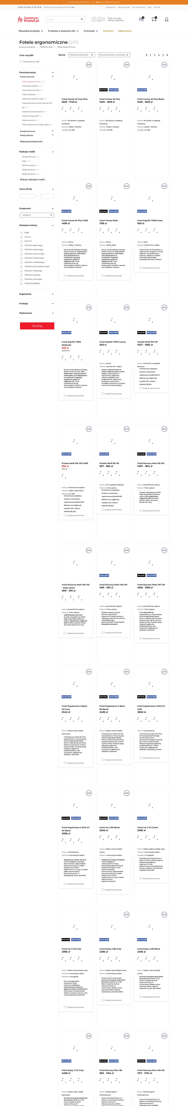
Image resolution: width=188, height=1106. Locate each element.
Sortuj (61, 55)
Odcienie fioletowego (32, 258)
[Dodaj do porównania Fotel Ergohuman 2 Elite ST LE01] (140, 878)
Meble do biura (28, 170)
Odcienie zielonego (31, 279)
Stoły (24, 161)
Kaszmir (26, 241)
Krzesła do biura (29, 157)
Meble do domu (29, 174)
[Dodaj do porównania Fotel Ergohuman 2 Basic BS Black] (103, 890)
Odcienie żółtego (30, 283)
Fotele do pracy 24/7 (30, 116)
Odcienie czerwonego (32, 254)
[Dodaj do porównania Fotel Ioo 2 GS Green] (140, 997)
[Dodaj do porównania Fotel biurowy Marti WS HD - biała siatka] (65, 763)
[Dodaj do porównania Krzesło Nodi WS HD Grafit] (65, 633)
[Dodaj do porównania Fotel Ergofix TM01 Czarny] (103, 510)
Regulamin (111, 7)
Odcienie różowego (31, 271)
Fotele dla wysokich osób (32, 99)
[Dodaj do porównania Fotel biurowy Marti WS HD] (103, 760)
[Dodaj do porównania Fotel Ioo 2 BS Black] (103, 1000)
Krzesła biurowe (27, 131)
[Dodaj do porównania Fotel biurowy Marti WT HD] (140, 758)
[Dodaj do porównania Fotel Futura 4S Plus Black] (140, 268)
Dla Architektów (138, 7)
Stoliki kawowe (28, 165)
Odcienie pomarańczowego (34, 266)
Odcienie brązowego (31, 249)
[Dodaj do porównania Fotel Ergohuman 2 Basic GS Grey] (65, 884)
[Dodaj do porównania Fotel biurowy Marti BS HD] (140, 638)
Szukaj (37, 326)
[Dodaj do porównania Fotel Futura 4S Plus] (103, 276)
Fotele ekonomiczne (31, 90)
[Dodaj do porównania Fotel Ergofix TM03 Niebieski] (65, 515)
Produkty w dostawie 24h (61, 31)
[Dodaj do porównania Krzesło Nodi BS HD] (103, 632)
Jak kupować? (124, 7)
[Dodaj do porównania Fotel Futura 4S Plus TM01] (65, 396)
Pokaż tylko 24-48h (29, 62)
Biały (24, 232)
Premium (108, 31)
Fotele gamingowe (30, 86)
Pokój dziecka (26, 135)
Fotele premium (29, 120)
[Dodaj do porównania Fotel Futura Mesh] (103, 394)
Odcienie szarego (30, 275)
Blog (149, 7)
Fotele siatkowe (28, 94)
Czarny (25, 237)
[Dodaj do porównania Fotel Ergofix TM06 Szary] (140, 388)
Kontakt (157, 7)
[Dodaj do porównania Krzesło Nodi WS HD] (140, 511)
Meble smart (125, 31)
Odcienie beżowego (31, 245)
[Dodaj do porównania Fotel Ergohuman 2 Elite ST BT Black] (65, 1007)
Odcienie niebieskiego (32, 262)
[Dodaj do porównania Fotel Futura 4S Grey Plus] (65, 276)
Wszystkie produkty (29, 31)
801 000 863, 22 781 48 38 (29, 7)
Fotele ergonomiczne (31, 81)
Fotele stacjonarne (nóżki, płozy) (35, 124)
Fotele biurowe (27, 77)
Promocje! (89, 31)
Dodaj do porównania (75, 276)
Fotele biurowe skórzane (32, 112)
